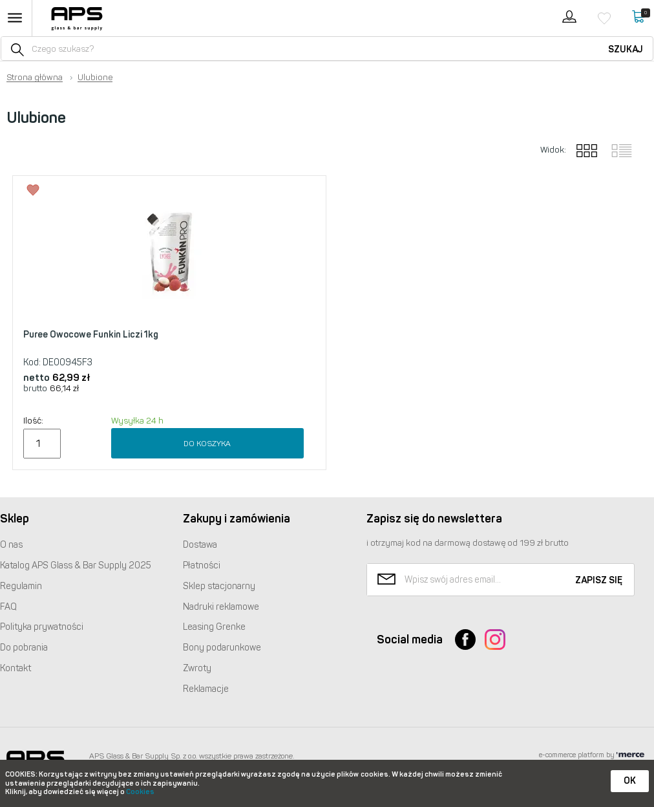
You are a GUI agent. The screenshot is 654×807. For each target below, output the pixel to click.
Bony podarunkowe (222, 647)
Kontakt (15, 668)
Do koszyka (207, 443)
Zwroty (197, 668)
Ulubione (95, 77)
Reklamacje (206, 688)
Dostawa (200, 544)
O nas (11, 544)
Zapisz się (598, 580)
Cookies (140, 792)
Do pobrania (24, 647)
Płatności (201, 565)
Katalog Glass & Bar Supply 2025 (75, 565)
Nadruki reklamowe (221, 606)
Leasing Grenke (214, 626)
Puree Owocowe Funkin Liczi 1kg (90, 334)
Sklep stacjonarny (219, 586)
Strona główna (34, 77)
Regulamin (21, 586)
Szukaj (625, 49)
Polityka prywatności (41, 626)
